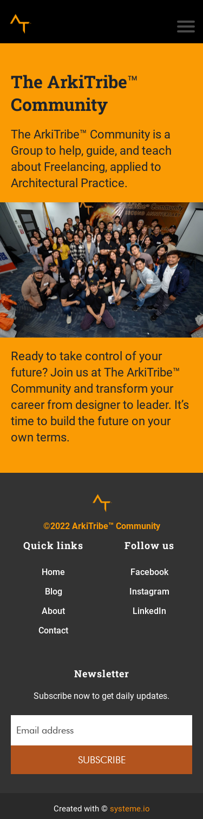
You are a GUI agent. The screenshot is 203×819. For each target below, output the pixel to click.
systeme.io (130, 809)
